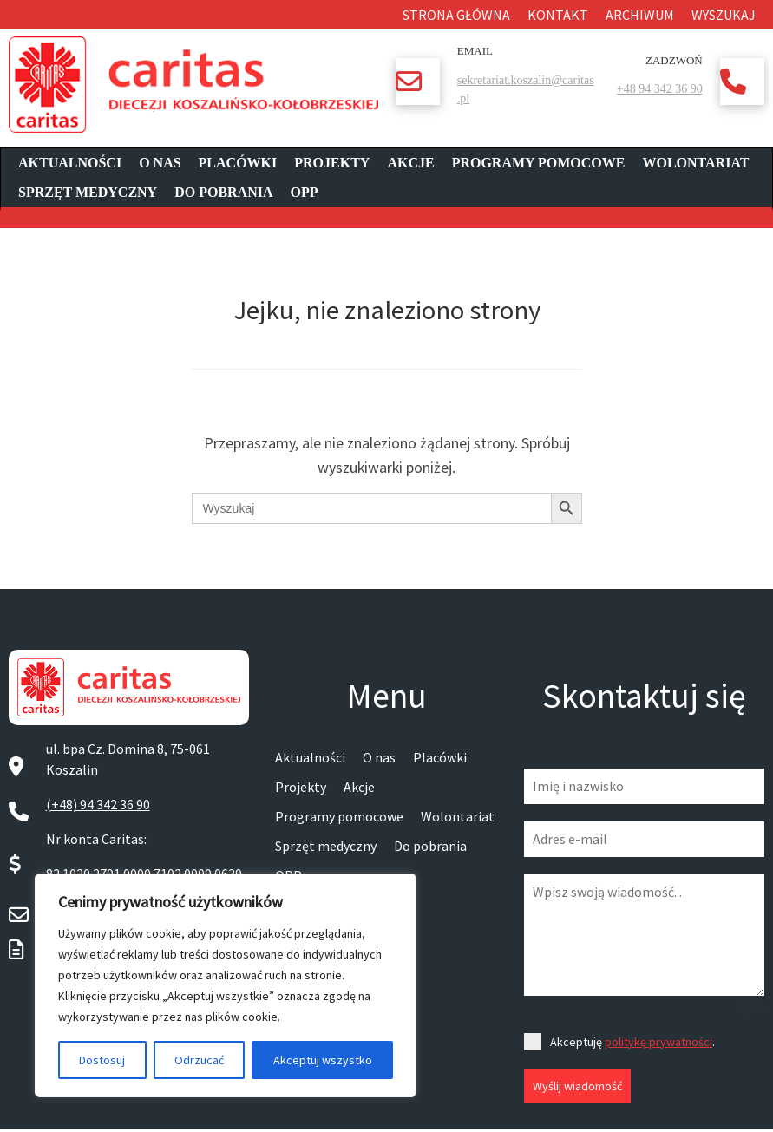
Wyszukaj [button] (723, 14)
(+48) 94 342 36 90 (98, 804)
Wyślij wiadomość (577, 1086)
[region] (225, 985)
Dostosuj (102, 1060)
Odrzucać (199, 1060)
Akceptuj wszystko (322, 1060)
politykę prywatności (658, 1042)
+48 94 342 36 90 (660, 88)
